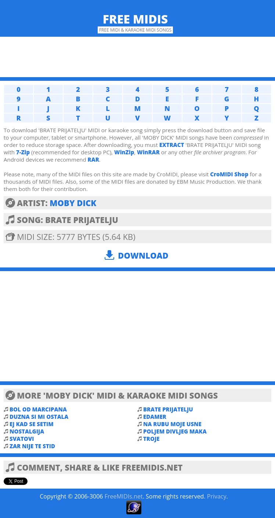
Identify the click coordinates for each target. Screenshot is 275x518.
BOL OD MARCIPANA (38, 409)
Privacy (217, 496)
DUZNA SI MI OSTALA (39, 416)
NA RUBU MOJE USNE (172, 424)
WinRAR (148, 152)
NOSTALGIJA (27, 431)
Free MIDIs (135, 19)
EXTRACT (171, 144)
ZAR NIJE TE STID (32, 446)
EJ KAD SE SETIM (32, 424)
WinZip (124, 152)
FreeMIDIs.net (124, 496)
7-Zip (23, 152)
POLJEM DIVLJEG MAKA (175, 431)
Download (143, 255)
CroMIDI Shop (229, 174)
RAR (93, 159)
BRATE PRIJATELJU (168, 409)
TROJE (151, 438)
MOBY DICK (73, 202)
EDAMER (154, 416)
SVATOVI (22, 438)
